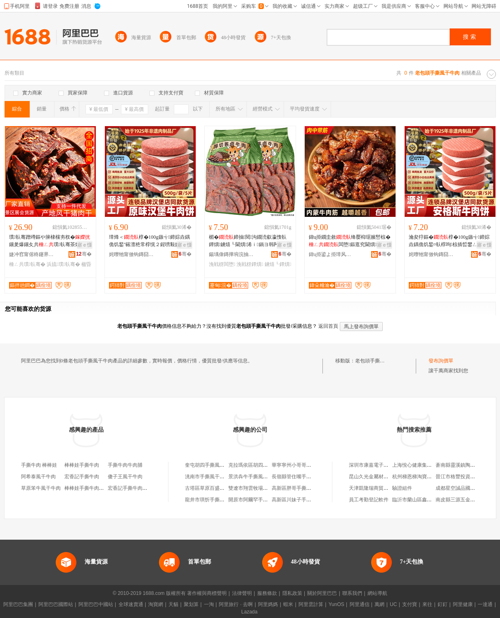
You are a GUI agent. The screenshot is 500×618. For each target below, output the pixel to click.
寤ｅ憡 (84, 245)
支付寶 (409, 604)
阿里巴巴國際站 (55, 604)
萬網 (379, 604)
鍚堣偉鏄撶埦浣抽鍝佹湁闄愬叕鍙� (231, 254)
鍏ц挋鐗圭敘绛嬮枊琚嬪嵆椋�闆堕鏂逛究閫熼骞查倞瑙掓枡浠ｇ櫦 (350, 241)
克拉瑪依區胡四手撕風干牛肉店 (263, 465)
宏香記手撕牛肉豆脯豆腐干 (137, 488)
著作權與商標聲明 (207, 593)
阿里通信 (360, 604)
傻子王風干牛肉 (125, 476)
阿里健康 (463, 604)
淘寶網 (155, 604)
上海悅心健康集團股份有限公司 (427, 465)
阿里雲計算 (311, 604)
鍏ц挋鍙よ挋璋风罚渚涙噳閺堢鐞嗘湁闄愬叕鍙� (331, 254)
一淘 (209, 604)
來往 (427, 604)
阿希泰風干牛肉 (38, 476)
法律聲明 (242, 593)
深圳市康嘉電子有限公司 (376, 465)
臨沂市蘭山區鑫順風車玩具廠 (424, 500)
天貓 (173, 604)
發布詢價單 (441, 361)
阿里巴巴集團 (18, 604)
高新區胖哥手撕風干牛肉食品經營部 (311, 488)
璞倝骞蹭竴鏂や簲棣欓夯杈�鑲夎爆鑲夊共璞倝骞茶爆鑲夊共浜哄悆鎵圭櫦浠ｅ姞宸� (49, 241)
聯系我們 (352, 593)
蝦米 (288, 604)
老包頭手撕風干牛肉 (377, 361)
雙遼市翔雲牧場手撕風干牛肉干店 (265, 488)
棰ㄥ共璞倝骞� (27, 264)
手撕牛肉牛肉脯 (125, 465)
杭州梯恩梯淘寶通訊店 (417, 476)
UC (393, 604)
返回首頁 (328, 326)
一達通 (485, 604)
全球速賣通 (130, 604)
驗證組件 (402, 488)
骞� (83, 254)
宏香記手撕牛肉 (81, 476)
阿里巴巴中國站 (95, 604)
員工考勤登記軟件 (369, 500)
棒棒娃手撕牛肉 (81, 465)
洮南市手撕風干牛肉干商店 (214, 476)
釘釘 (443, 604)
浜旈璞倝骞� (63, 264)
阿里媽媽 (268, 604)
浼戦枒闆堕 (222, 264)
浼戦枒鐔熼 (250, 264)
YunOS (336, 604)
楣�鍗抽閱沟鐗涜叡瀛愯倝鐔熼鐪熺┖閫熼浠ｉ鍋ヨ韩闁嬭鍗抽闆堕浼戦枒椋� (250, 241)
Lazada (249, 612)
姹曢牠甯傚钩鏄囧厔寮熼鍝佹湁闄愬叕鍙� (131, 254)
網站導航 (377, 593)
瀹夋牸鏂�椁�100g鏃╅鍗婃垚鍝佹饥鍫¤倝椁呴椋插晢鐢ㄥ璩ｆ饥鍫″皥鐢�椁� (449, 241)
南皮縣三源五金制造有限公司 (468, 500)
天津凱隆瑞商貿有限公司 (376, 488)
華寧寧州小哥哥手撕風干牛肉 (304, 465)
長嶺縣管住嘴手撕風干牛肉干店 (306, 476)
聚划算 (191, 604)
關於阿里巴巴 (322, 593)
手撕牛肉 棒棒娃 (39, 465)
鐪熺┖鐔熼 (278, 264)
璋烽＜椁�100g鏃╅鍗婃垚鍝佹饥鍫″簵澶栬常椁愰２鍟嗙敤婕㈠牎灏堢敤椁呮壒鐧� (149, 241)
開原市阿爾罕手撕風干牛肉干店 (263, 500)
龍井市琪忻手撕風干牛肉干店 (217, 500)
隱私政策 (292, 593)
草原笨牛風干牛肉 (41, 488)
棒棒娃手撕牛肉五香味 (89, 488)
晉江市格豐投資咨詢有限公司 (468, 476)
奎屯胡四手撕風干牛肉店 (212, 465)
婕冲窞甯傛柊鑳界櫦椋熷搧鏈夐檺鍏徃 (32, 254)
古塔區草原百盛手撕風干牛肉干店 (222, 488)
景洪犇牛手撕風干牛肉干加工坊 (263, 476)
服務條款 (267, 593)
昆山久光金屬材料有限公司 (378, 476)
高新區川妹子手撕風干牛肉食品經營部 (314, 500)
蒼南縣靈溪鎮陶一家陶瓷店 (465, 465)
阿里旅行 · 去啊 (236, 604)
